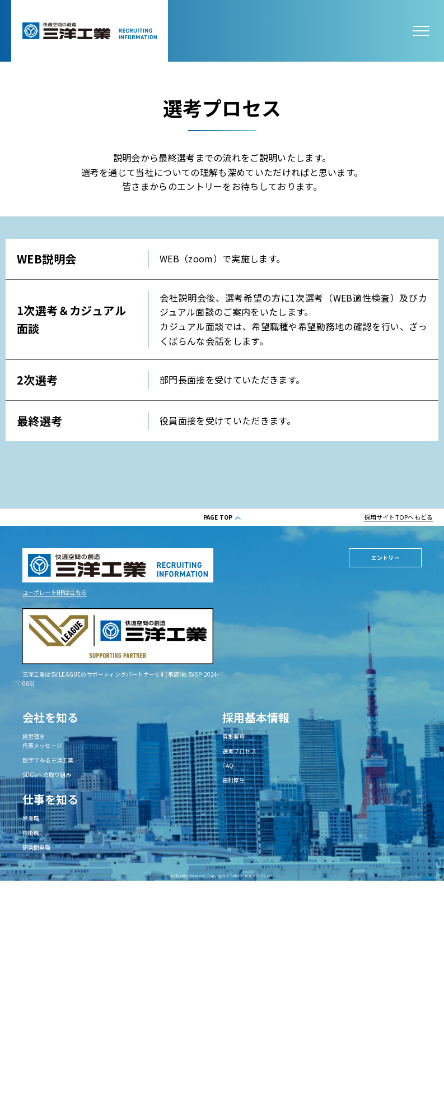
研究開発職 (36, 847)
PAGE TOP (218, 517)
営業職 (31, 818)
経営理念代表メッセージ (42, 740)
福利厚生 (233, 780)
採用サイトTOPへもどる (398, 516)
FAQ (228, 765)
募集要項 (233, 736)
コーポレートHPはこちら (54, 592)
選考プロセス (239, 751)
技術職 (31, 833)
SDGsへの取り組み (47, 774)
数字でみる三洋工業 (48, 760)
